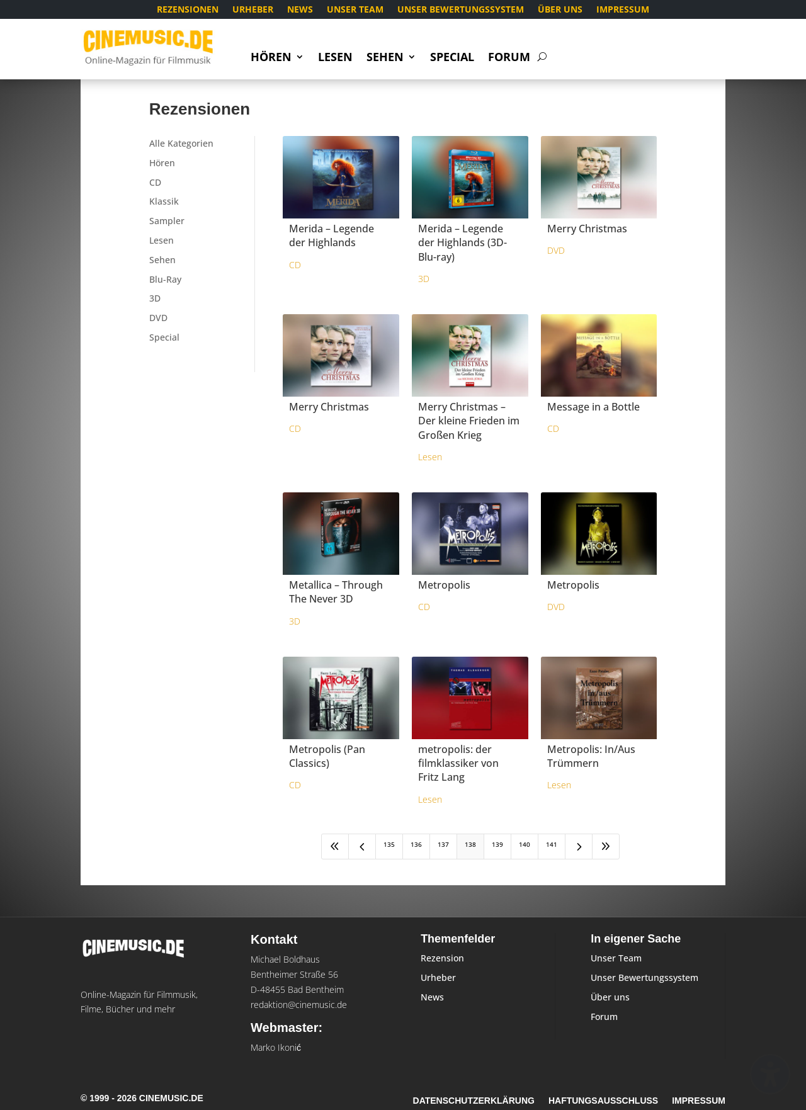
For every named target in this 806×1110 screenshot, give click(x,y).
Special (452, 58)
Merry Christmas (587, 228)
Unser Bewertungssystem (460, 10)
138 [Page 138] (470, 844)
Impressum (622, 10)
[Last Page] (606, 846)
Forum (509, 58)
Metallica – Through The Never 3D (336, 592)
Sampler (166, 221)
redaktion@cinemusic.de (299, 1005)
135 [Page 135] (389, 844)
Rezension (442, 958)
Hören (271, 58)
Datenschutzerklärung (474, 1101)
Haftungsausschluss (603, 1101)
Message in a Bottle (593, 407)
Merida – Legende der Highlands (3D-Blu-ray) (462, 243)
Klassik (164, 201)
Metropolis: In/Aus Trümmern (591, 756)
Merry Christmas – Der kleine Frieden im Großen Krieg (468, 421)
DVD (158, 318)
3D (155, 298)
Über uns (560, 10)
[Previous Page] (362, 846)
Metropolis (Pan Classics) (327, 756)
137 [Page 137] (443, 844)
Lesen (335, 58)
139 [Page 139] (497, 844)
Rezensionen (188, 10)
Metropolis (444, 585)
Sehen (385, 58)
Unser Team (355, 10)
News (300, 10)
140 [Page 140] (524, 844)
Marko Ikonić (276, 1047)
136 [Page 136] (416, 844)
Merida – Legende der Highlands (331, 235)
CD (155, 182)
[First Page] (335, 846)
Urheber (252, 10)
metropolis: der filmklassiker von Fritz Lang (458, 763)
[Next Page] (579, 846)
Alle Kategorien (181, 143)
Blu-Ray (165, 279)
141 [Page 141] (551, 844)
